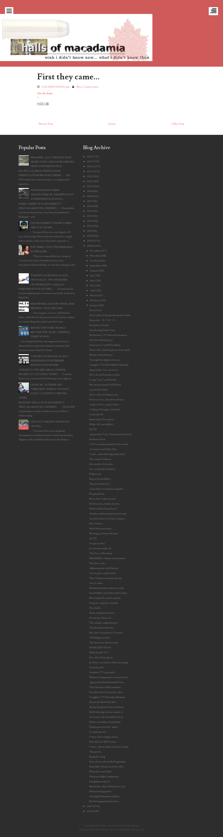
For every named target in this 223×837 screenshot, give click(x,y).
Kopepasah (94, 829)
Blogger (136, 825)
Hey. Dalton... (96, 523)
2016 (89, 206)
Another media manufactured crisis (108, 513)
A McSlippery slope (99, 637)
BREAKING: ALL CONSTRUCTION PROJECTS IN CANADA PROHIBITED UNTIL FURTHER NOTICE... (52, 162)
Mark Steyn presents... (101, 528)
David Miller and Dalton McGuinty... (108, 593)
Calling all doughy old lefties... (105, 409)
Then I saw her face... (100, 483)
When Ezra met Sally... (101, 771)
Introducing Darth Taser (102, 330)
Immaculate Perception (101, 419)
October (94, 260)
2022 (89, 176)
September (95, 265)
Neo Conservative (87, 87)
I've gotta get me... (98, 731)
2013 (89, 221)
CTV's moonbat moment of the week (108, 444)
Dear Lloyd (95, 310)
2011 (89, 230)
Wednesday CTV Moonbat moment (108, 335)
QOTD (93, 429)
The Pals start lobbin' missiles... (105, 687)
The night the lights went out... (105, 359)
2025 (89, 161)
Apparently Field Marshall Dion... (107, 682)
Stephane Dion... (98, 439)
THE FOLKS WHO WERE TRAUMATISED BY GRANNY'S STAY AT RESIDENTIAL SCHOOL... (52, 194)
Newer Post (46, 124)
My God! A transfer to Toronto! (106, 632)
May (92, 285)
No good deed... (97, 493)
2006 (90, 811)
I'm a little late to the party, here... (106, 692)
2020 (89, 186)
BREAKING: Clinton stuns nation (107, 558)
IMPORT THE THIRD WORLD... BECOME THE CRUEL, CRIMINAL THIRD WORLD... (50, 332)
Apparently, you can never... (104, 369)
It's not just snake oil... (100, 548)
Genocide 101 (96, 414)
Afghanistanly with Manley (103, 568)
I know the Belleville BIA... (103, 702)
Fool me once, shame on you (104, 503)
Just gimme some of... (100, 781)
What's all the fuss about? (103, 508)
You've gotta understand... (103, 573)
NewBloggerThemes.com (132, 829)
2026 (89, 156)
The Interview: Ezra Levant (103, 642)
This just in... (95, 751)
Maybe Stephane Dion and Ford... (106, 707)
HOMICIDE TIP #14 (100, 647)
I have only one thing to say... (104, 394)
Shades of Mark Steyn (101, 354)
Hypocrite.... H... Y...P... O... (102, 320)
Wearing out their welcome (103, 533)
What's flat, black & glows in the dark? (109, 350)
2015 (89, 211)
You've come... (96, 583)
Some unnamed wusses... (102, 612)
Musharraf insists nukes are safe (106, 588)
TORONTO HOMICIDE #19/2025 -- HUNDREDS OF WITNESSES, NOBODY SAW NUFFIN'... (50, 361)
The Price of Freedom (100, 553)
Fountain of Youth (99, 325)
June (92, 280)
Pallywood (95, 474)
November (95, 255)
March (93, 295)
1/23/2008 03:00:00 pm (56, 87)
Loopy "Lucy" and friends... (103, 379)
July (92, 275)
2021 (89, 181)
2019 (89, 191)
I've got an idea (97, 543)
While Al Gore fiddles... (101, 424)
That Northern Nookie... (102, 627)
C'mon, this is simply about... (104, 736)
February (95, 300)
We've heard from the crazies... (105, 374)
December (95, 250)
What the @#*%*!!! (99, 652)
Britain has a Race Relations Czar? (107, 786)
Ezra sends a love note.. (101, 464)
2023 (89, 171)
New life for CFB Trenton (102, 741)
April (92, 290)
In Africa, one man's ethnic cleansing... (109, 662)
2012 (89, 226)
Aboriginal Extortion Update (104, 796)
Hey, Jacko (95, 607)
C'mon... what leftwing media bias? (107, 454)
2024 (89, 166)
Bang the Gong (97, 756)
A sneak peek (96, 667)
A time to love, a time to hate (104, 404)
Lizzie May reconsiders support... (106, 488)
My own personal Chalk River (105, 384)
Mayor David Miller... (100, 478)
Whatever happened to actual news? (108, 677)
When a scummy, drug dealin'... (105, 722)
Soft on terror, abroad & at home (106, 399)
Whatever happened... (100, 791)
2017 (89, 201)
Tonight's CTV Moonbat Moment (107, 697)
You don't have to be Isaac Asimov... (108, 518)
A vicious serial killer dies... (103, 449)
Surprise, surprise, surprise (103, 602)
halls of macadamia (110, 825)
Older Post (177, 124)
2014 (89, 216)
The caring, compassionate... (104, 622)
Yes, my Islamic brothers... (102, 469)
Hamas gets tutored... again (103, 726)
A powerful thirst (98, 389)
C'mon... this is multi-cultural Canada (109, 746)
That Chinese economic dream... (106, 578)
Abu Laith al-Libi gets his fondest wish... (110, 315)
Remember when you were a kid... (106, 766)
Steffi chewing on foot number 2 (106, 712)
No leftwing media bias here (104, 801)
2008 (89, 245)
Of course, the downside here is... (106, 717)
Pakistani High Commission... (104, 776)
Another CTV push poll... (102, 672)
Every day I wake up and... (102, 498)
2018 (89, 196)
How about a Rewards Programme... (108, 761)
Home (112, 124)
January (94, 305)
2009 (90, 240)
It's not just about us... (100, 617)
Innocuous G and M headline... (105, 345)
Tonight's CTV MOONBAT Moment (109, 364)
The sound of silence (100, 459)
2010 (89, 235)
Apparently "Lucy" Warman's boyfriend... (110, 434)
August (94, 270)
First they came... (68, 76)
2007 (90, 806)
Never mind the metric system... (105, 598)
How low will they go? (101, 340)
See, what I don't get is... (101, 657)
